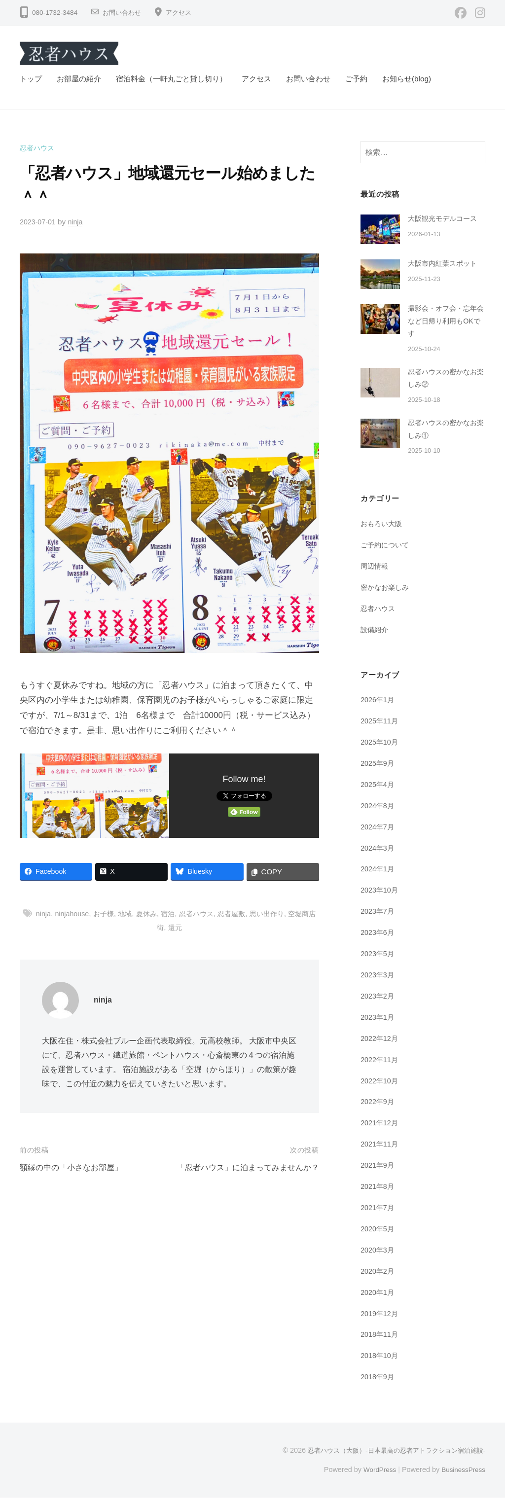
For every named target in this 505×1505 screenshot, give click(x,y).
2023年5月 (379, 962)
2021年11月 (380, 1152)
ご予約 (356, 78)
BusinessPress (462, 1477)
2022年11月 (380, 1067)
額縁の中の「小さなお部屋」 (74, 1167)
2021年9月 (379, 1173)
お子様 (106, 913)
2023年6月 (379, 940)
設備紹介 (375, 638)
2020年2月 (379, 1279)
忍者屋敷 (242, 913)
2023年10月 (380, 899)
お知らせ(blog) (406, 78)
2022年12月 (380, 1046)
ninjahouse (73, 913)
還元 (182, 927)
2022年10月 (380, 1088)
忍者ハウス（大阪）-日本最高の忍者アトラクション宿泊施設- (389, 1458)
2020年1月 (379, 1300)
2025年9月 (379, 772)
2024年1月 (379, 877)
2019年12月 (380, 1321)
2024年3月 (379, 856)
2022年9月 (379, 1110)
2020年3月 (379, 1258)
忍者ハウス (38, 147)
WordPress (375, 1477)
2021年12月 (380, 1131)
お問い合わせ (123, 12)
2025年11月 (380, 729)
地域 (129, 913)
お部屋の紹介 (79, 78)
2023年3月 (379, 983)
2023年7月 (379, 920)
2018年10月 (380, 1363)
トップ (31, 78)
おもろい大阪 (383, 533)
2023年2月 (379, 1004)
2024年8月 (379, 814)
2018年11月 (380, 1342)
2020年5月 (379, 1236)
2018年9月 (379, 1384)
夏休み (152, 913)
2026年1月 (379, 708)
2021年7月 (379, 1215)
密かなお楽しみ (386, 596)
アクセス (182, 12)
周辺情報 (375, 575)
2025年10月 (380, 751)
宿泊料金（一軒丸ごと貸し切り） (171, 78)
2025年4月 (379, 793)
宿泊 (174, 913)
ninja (78, 221)
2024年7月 (379, 835)
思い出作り (279, 913)
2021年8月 (379, 1194)
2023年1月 (379, 1025)
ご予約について (386, 553)
